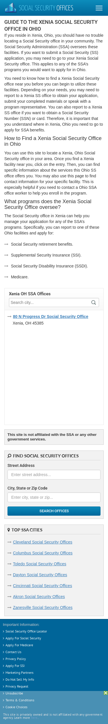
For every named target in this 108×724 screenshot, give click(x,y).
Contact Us (13, 652)
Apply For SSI (14, 665)
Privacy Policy (15, 659)
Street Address (21, 465)
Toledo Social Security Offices (39, 564)
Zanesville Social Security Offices (43, 607)
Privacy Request (16, 686)
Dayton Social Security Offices (40, 574)
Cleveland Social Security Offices (42, 542)
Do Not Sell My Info (19, 679)
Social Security (38, 8)
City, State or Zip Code (27, 488)
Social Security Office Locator (26, 631)
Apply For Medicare (19, 645)
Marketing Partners (19, 672)
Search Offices (54, 511)
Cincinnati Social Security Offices (42, 585)
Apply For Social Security (23, 638)
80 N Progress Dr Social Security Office (50, 316)
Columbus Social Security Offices (43, 553)
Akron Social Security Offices (39, 596)
